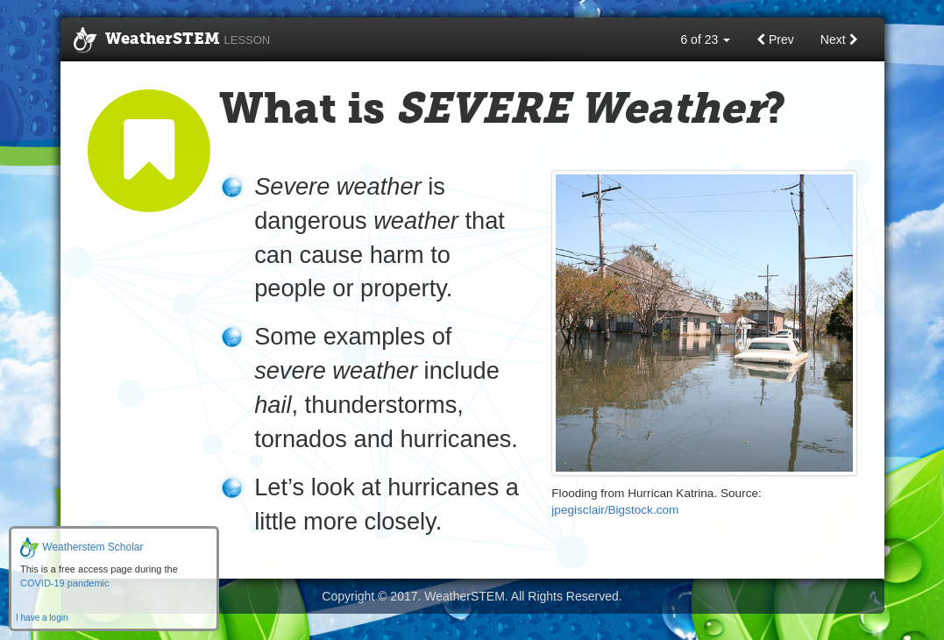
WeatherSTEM (172, 40)
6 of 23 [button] (705, 39)
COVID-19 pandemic (65, 583)
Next (839, 39)
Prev (775, 39)
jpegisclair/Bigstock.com (614, 509)
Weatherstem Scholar (82, 547)
